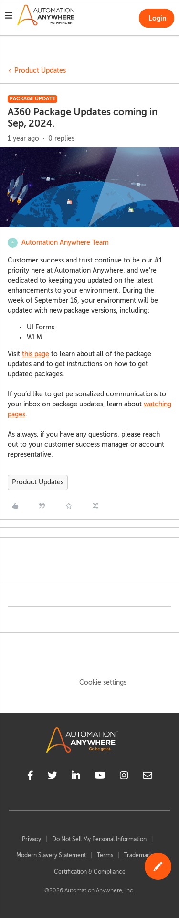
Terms (105, 855)
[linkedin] (76, 777)
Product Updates (40, 70)
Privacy (31, 839)
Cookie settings (102, 682)
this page (35, 354)
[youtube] (100, 777)
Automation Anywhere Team (65, 242)
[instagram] (124, 777)
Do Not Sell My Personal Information (99, 839)
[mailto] (147, 777)
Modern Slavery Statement (51, 855)
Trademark (138, 855)
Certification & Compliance (90, 871)
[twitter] (52, 777)
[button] (8, 16)
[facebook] (30, 777)
